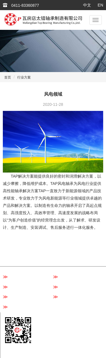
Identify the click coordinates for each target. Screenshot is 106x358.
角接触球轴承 (68, 287)
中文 (87, 5)
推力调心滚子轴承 (22, 307)
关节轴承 (64, 297)
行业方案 (24, 77)
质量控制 (11, 259)
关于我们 (36, 251)
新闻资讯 (86, 251)
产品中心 (61, 251)
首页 (7, 77)
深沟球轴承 (16, 277)
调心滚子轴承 (68, 277)
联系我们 (61, 259)
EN (100, 5)
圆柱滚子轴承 (18, 287)
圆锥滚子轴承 (18, 297)
